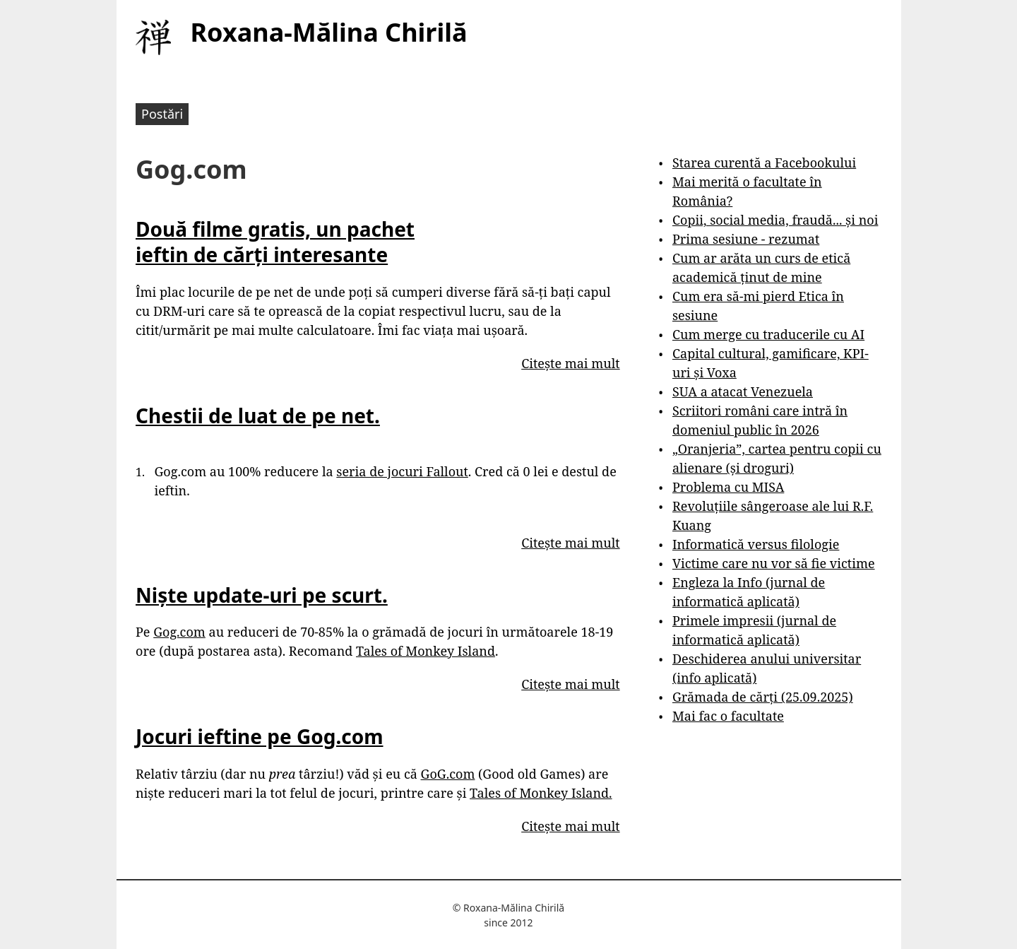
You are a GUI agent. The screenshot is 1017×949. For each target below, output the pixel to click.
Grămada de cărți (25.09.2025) (762, 696)
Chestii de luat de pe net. (258, 415)
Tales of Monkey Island (425, 650)
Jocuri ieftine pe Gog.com (259, 736)
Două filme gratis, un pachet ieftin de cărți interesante (275, 242)
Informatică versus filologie (755, 544)
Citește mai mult (570, 363)
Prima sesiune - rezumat (745, 238)
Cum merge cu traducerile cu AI (768, 334)
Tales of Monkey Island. (541, 792)
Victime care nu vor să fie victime (773, 563)
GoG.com (448, 773)
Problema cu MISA (728, 486)
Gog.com (179, 631)
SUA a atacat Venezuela (742, 391)
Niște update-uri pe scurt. (262, 595)
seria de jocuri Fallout (402, 471)
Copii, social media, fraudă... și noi (775, 219)
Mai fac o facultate (728, 715)
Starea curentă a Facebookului (764, 162)
